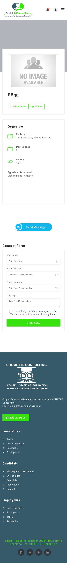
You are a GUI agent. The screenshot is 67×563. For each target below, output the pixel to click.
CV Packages (13, 476)
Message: (11, 295)
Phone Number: (14, 282)
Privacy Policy (49, 314)
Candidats (12, 480)
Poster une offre (15, 443)
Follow (37, 106)
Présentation (13, 484)
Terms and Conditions (22, 314)
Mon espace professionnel (20, 471)
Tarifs (10, 439)
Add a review (18, 106)
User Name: (12, 255)
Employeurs (13, 452)
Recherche (12, 448)
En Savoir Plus (16, 417)
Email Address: (14, 268)
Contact (11, 489)
